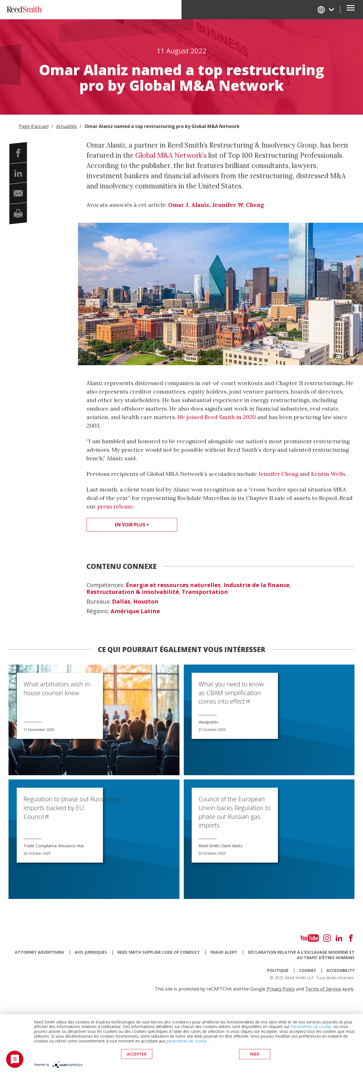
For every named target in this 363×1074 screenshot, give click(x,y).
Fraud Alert (223, 952)
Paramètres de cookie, (311, 1027)
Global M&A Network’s (170, 155)
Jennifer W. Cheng (238, 204)
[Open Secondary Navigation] (350, 9)
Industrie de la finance (256, 585)
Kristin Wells (328, 473)
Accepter (137, 1054)
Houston (146, 601)
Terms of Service (323, 989)
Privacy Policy (281, 989)
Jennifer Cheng (278, 473)
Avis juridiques (91, 952)
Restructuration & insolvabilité (132, 592)
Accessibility (340, 970)
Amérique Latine (135, 611)
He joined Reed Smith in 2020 (217, 417)
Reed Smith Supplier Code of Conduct (158, 952)
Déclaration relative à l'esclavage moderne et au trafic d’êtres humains (301, 954)
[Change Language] (326, 9)
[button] (18, 153)
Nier (254, 1054)
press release (115, 506)
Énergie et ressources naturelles (173, 585)
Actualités (66, 126)
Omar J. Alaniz (188, 204)
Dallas (121, 601)
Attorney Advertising (39, 952)
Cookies (307, 970)
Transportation (205, 592)
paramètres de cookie (186, 1041)
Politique (277, 970)
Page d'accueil (33, 126)
